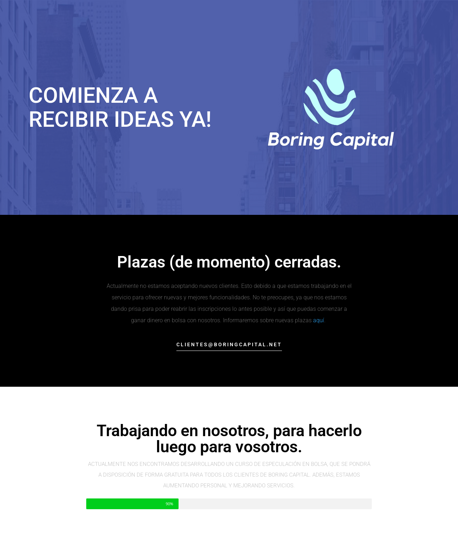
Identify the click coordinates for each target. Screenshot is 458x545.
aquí (318, 320)
